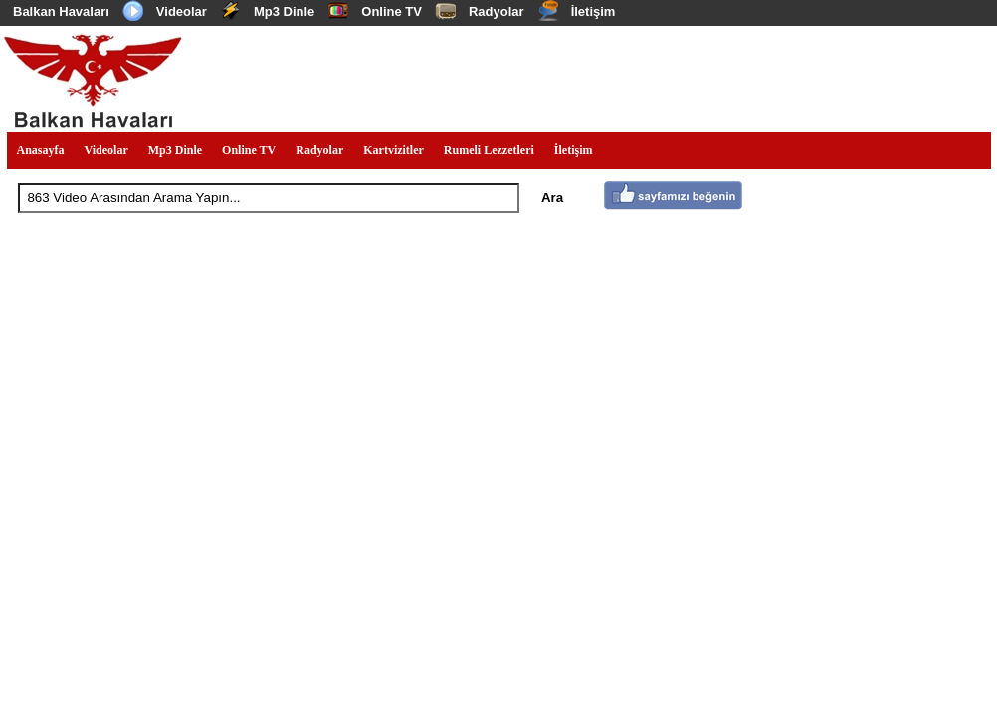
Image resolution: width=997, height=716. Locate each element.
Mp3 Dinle (284, 11)
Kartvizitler (393, 150)
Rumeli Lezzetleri (489, 150)
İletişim (593, 11)
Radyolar (496, 11)
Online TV (391, 11)
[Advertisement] (628, 77)
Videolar (181, 11)
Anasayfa (41, 150)
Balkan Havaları (61, 11)
